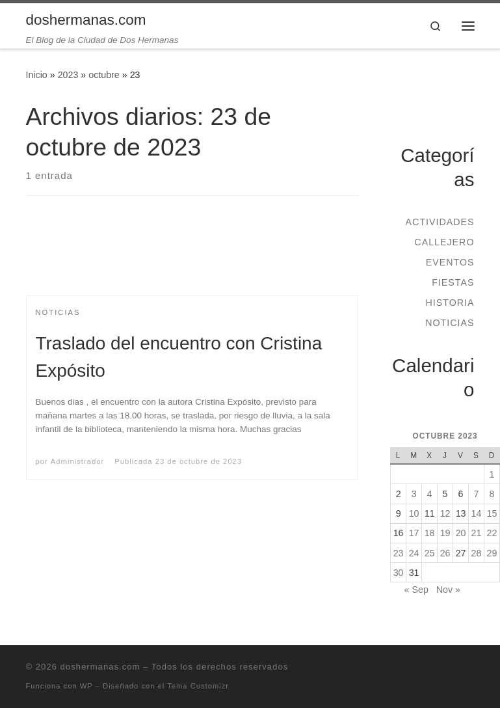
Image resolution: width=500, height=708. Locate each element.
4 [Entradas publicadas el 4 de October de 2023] (429, 494)
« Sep (416, 589)
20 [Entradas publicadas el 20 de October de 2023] (461, 533)
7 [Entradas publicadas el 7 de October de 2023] (476, 494)
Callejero (444, 242)
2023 (68, 75)
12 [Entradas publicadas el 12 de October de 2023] (445, 513)
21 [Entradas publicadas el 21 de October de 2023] (476, 533)
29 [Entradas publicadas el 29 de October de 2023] (492, 553)
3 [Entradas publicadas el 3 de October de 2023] (414, 494)
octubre (104, 75)
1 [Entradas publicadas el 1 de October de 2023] (492, 474)
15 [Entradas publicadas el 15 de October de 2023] (492, 513)
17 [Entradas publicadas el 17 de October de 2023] (414, 533)
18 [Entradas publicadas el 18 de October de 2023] (430, 533)
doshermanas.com (100, 667)
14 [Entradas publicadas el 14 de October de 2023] (476, 513)
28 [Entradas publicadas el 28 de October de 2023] (476, 553)
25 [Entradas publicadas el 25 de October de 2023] (430, 553)
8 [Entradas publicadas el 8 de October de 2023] (492, 494)
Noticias (449, 323)
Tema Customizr (198, 686)
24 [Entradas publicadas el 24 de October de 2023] (414, 553)
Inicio (36, 75)
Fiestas (453, 282)
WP (86, 686)
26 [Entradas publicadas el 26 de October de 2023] (445, 553)
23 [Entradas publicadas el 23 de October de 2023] (398, 553)
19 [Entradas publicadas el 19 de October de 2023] (445, 533)
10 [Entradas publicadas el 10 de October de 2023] (414, 513)
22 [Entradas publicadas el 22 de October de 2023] (492, 533)
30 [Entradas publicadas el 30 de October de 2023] (398, 572)
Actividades (439, 222)
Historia (449, 302)
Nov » (448, 589)
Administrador (77, 461)
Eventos (450, 262)
